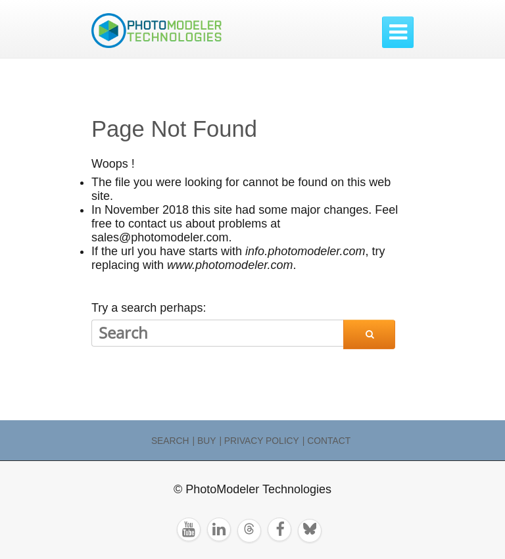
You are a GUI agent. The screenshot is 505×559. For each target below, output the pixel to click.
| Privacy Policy (259, 440)
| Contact (326, 440)
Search (170, 440)
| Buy (204, 440)
